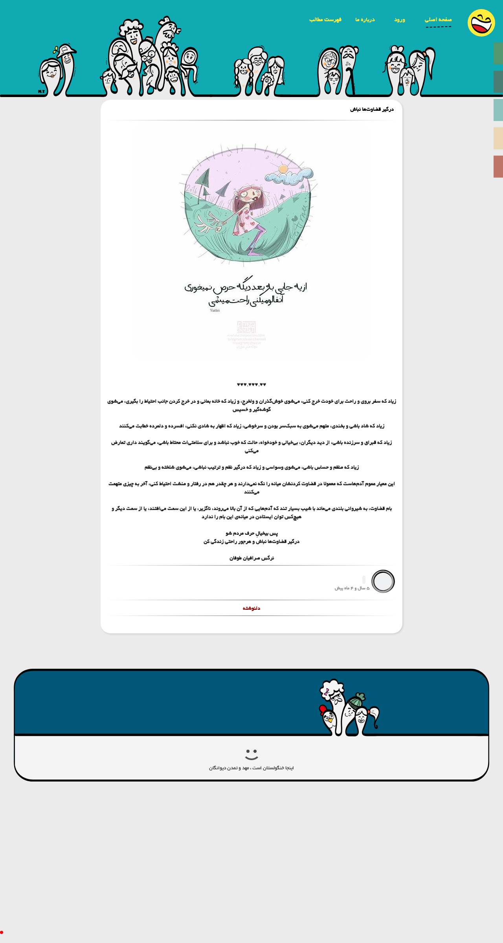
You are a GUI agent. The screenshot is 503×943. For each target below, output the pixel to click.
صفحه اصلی (438, 19)
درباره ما (364, 19)
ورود (399, 19)
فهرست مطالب (325, 19)
